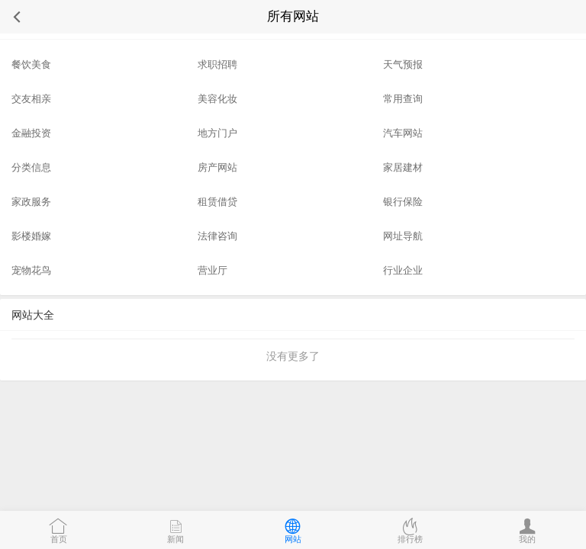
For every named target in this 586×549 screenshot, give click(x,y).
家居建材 (403, 167)
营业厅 (212, 270)
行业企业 (403, 270)
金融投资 (31, 133)
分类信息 (31, 167)
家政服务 (31, 201)
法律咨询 (217, 236)
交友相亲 (31, 98)
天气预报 (403, 64)
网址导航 (403, 236)
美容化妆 (217, 98)
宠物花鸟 (31, 270)
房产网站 (217, 167)
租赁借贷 (217, 201)
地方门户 (217, 133)
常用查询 (403, 98)
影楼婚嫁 (31, 236)
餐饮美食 (31, 64)
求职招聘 (217, 64)
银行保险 (403, 201)
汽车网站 (403, 133)
